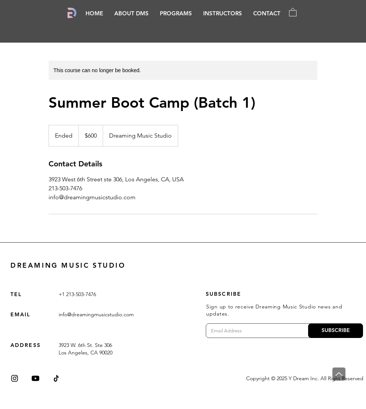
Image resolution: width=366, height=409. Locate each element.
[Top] (338, 374)
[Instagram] (14, 378)
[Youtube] (35, 378)
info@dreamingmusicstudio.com (96, 314)
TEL (16, 294)
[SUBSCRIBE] (335, 330)
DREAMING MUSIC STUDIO (68, 265)
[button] (176, 13)
